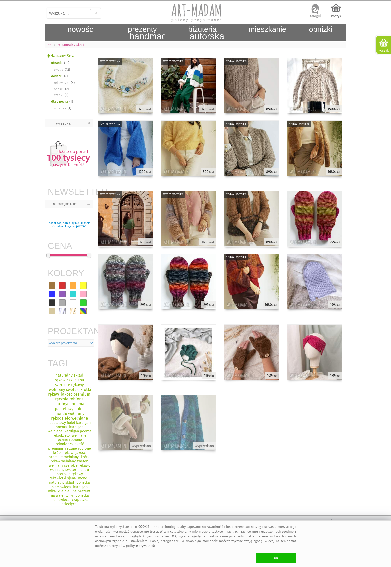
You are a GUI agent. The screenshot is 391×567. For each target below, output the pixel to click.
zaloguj (315, 16)
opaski (59, 89)
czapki (58, 95)
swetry (58, 69)
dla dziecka (59, 101)
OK (276, 558)
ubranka (60, 108)
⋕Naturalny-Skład (61, 55)
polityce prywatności (141, 546)
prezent (81, 226)
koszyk (336, 16)
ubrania (57, 63)
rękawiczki (61, 83)
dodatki (57, 76)
